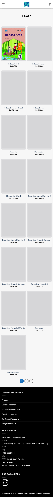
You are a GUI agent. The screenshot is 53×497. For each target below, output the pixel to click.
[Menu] (3, 4)
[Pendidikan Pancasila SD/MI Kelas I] (13, 308)
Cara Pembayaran (9, 414)
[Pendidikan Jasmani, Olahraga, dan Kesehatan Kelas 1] (13, 264)
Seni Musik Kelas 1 (13, 372)
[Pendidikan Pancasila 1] (39, 264)
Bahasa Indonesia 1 (39, 64)
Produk (5, 400)
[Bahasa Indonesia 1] (39, 44)
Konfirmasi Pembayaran (12, 419)
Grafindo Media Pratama (26, 494)
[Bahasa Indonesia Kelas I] (13, 88)
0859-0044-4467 (10, 459)
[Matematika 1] (39, 132)
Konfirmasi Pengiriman (11, 409)
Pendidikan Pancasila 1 (39, 284)
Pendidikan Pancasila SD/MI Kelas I (15, 328)
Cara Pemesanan (9, 405)
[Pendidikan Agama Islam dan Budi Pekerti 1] (39, 176)
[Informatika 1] (13, 132)
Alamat (5, 440)
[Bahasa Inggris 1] (39, 88)
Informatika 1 (13, 152)
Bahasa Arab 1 (13, 64)
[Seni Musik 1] (39, 308)
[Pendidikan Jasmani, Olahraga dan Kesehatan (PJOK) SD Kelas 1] (39, 220)
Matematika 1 (39, 152)
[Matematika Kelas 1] (13, 176)
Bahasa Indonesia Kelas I (14, 108)
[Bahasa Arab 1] (13, 44)
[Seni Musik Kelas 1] (13, 352)
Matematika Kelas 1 (13, 196)
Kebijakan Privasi (9, 424)
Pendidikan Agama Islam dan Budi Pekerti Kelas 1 (20, 240)
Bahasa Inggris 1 (39, 108)
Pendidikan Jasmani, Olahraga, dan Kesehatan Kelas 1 (22, 284)
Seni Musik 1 (39, 328)
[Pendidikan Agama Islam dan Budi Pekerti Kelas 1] (13, 220)
